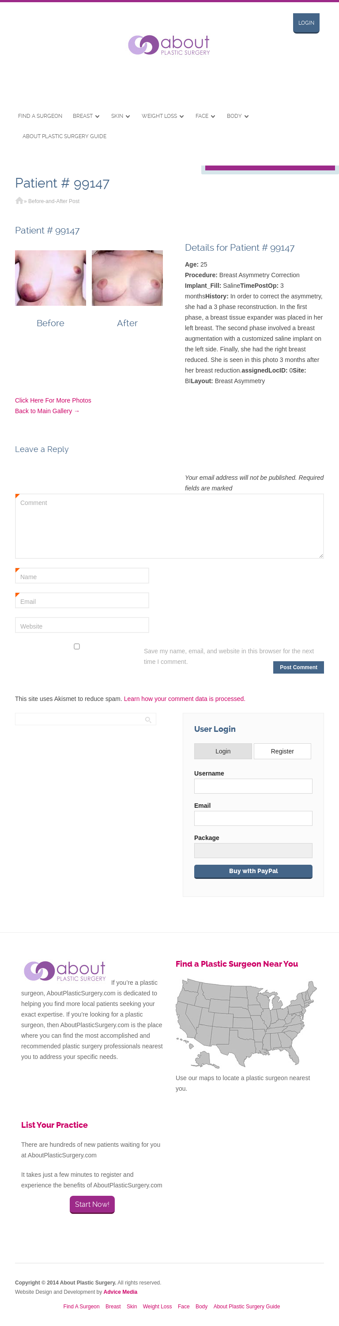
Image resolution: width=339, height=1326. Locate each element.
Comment (31, 500)
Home (19, 201)
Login (306, 23)
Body (234, 116)
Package (206, 837)
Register (282, 751)
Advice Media (121, 1292)
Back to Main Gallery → (47, 410)
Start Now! (92, 1204)
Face (202, 116)
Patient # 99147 (62, 183)
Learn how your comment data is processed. (184, 698)
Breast (83, 116)
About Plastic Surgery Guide (64, 136)
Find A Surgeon (40, 116)
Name (26, 574)
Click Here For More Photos (53, 400)
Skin (117, 116)
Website (31, 626)
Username (209, 773)
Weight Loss (159, 116)
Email (25, 599)
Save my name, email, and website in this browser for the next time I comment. (229, 656)
